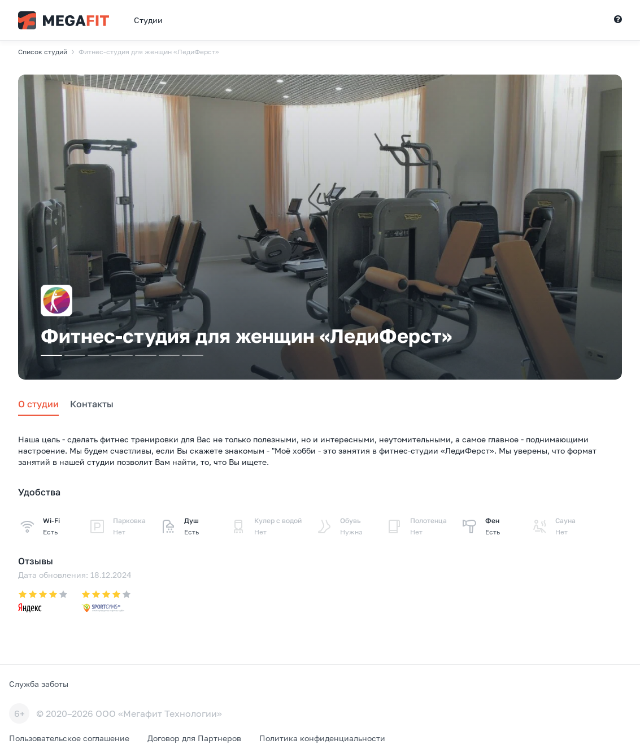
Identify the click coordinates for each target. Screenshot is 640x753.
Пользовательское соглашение (69, 738)
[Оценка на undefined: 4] (106, 602)
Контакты (92, 404)
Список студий (42, 51)
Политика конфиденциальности (322, 738)
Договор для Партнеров (194, 738)
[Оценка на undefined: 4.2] (43, 602)
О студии (38, 404)
